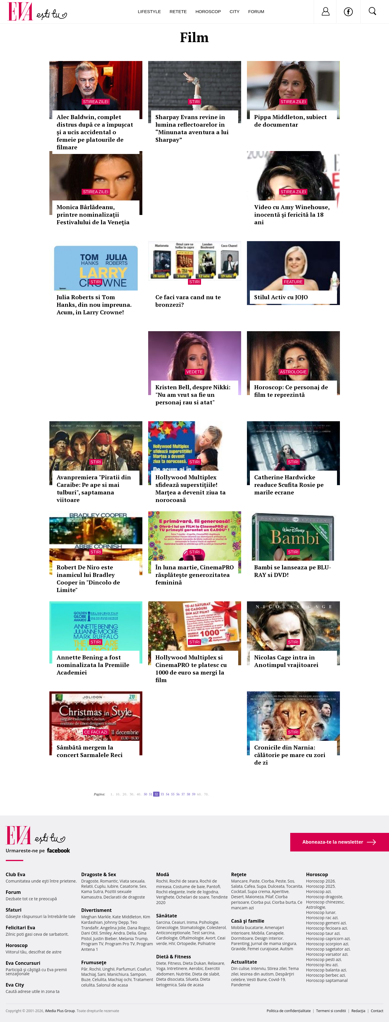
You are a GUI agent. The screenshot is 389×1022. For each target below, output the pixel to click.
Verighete (165, 897)
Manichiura (117, 974)
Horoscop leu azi (322, 964)
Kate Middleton (126, 916)
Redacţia (358, 1010)
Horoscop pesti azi (323, 959)
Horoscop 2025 (320, 886)
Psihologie (208, 922)
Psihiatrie (207, 943)
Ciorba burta (284, 902)
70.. (206, 794)
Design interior (269, 938)
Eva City (15, 985)
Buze (86, 979)
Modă (162, 874)
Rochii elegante (170, 891)
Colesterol (216, 927)
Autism (286, 948)
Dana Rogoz (138, 927)
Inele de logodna (202, 891)
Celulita (99, 979)
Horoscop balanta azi (326, 970)
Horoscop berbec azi (325, 975)
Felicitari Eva (20, 927)
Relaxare (216, 963)
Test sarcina (203, 932)
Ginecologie (167, 927)
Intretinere (177, 968)
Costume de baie (189, 886)
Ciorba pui (260, 902)
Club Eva (16, 874)
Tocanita (294, 886)
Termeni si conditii (331, 1010)
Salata (237, 886)
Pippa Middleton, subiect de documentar (290, 120)
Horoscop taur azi (323, 933)
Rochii (95, 969)
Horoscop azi (318, 891)
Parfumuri (125, 969)
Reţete (239, 874)
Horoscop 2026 (320, 881)
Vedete (194, 372)
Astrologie (293, 372)
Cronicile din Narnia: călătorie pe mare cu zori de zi (289, 754)
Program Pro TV (120, 943)
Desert (237, 896)
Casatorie (129, 886)
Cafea (249, 886)
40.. (139, 794)
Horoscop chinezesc (325, 902)
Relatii (87, 886)
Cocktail (238, 891)
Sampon (138, 974)
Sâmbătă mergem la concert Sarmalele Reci (90, 751)
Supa (261, 886)
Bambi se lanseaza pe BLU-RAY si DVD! (292, 571)
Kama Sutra (92, 891)
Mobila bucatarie (247, 927)
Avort (210, 938)
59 (193, 794)
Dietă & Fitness (173, 956)
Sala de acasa (191, 984)
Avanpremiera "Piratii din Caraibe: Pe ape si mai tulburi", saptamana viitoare (94, 488)
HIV (171, 943)
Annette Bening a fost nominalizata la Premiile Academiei (93, 664)
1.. (112, 794)
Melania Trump (133, 938)
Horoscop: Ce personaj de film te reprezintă (291, 391)
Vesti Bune (257, 979)
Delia (131, 933)
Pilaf (269, 896)
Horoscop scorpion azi (327, 943)
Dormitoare (242, 938)
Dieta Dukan (194, 963)
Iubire (112, 886)
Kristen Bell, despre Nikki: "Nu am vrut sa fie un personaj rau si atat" (192, 394)
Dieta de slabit (205, 974)
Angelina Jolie (113, 927)
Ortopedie (186, 943)
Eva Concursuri (23, 963)
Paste (254, 881)
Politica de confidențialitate (289, 1010)
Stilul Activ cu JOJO (281, 297)
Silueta (192, 979)
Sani (102, 974)
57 (183, 794)
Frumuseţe (94, 962)
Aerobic (196, 968)
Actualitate (244, 962)
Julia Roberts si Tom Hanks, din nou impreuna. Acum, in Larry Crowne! (94, 304)
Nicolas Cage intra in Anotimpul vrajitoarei (286, 661)
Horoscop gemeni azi (326, 923)
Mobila (257, 933)
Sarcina (163, 922)
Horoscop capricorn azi (328, 938)
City (234, 11)
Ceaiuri (178, 922)
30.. (132, 794)
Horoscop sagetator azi (328, 949)
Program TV (92, 943)
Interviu (258, 968)
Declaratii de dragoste (124, 897)
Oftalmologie (191, 938)
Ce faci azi (95, 732)
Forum (256, 11)
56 (178, 794)
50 (145, 794)
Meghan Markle (96, 916)
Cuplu (99, 886)
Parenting (240, 943)
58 (188, 794)
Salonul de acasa (112, 985)
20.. (125, 794)
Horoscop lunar (321, 912)
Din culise (240, 968)
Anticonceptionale (173, 932)
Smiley (105, 933)
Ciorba (267, 881)
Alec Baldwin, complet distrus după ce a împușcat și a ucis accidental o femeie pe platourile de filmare (95, 132)
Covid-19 (276, 979)
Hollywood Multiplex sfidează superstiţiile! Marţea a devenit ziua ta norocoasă (190, 488)
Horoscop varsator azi (326, 954)
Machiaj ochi (120, 979)
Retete (178, 11)
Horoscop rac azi (322, 917)
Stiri (194, 101)
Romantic (109, 881)
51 (150, 794)
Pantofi (213, 886)
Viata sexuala (132, 881)
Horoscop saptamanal (327, 980)
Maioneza (254, 896)
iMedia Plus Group (60, 1010)
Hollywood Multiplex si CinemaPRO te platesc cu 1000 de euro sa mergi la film (191, 668)
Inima (192, 922)
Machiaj (88, 974)
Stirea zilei (95, 101)
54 (167, 794)
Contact (377, 1010)
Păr (84, 969)
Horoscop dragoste (324, 896)
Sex (142, 886)
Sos (291, 881)
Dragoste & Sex (98, 874)
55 (172, 794)
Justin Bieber (105, 938)
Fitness (174, 963)
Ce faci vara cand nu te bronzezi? (188, 301)
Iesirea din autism (257, 974)
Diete (161, 963)
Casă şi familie (247, 921)
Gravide (238, 948)
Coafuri (144, 969)
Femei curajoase (263, 948)
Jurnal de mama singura (273, 943)
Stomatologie (192, 927)
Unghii (108, 969)
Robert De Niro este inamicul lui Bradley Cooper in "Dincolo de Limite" (88, 578)
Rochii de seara (183, 881)
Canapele (275, 933)
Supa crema (259, 891)
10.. (118, 794)
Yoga (161, 968)
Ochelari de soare (192, 897)
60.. (199, 794)
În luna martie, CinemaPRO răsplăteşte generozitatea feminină (194, 574)
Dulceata (276, 886)
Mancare (239, 881)
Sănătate (166, 915)
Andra (119, 933)
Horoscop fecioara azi (326, 928)
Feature (293, 281)
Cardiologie (167, 938)
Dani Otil (89, 933)
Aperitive (280, 891)
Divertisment (96, 910)
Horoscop (208, 11)
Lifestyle (149, 11)
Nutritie (183, 974)
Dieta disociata (170, 979)
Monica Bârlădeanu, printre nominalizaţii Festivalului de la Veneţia (93, 214)
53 (162, 794)
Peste (280, 881)
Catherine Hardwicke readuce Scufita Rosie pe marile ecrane (289, 484)
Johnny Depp (116, 922)
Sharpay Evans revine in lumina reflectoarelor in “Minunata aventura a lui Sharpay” (192, 128)
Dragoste (89, 881)
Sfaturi (13, 910)
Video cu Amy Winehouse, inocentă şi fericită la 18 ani (291, 214)
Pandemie (240, 984)
